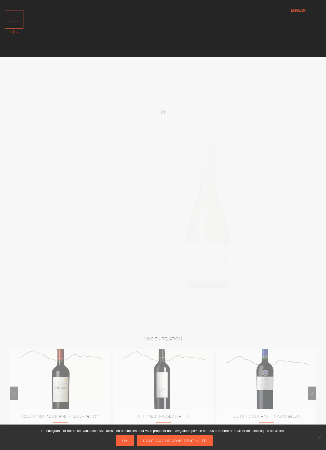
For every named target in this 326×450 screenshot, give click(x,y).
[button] (14, 19)
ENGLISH (299, 10)
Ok (125, 441)
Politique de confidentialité (174, 441)
